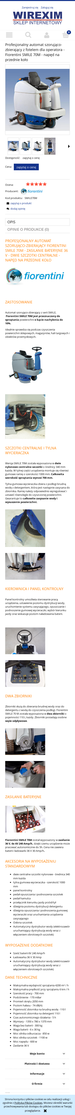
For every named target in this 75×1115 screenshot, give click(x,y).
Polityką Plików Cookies (28, 1103)
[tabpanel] (37, 644)
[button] (9, 35)
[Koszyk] (65, 34)
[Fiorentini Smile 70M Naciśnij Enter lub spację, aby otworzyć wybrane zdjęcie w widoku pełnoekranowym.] (37, 100)
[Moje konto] (47, 35)
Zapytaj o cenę (26, 167)
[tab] (37, 222)
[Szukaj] (28, 34)
